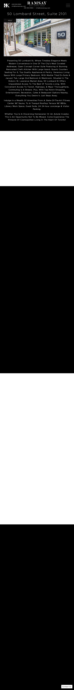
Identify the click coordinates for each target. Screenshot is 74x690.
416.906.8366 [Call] (16, 4)
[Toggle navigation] (68, 5)
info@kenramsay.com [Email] (19, 6)
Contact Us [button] (66, 687)
